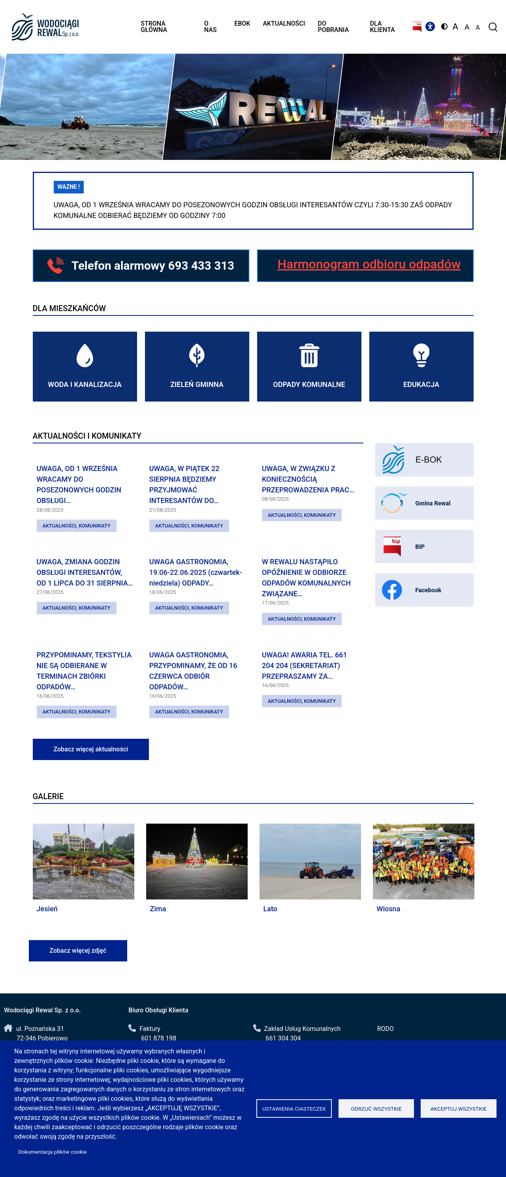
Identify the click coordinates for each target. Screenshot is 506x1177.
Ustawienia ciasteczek (294, 1109)
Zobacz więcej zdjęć (78, 950)
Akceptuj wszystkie (459, 1109)
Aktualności (284, 23)
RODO (386, 1028)
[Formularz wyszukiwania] (492, 27)
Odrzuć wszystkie (376, 1109)
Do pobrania (333, 27)
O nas (210, 27)
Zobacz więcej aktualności (91, 749)
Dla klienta (382, 27)
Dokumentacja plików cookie (52, 1152)
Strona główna (154, 27)
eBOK (242, 23)
